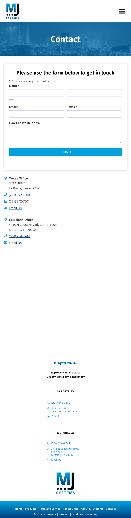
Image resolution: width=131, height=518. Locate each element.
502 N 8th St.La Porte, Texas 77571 (65, 409)
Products (30, 508)
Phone (72, 107)
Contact (111, 508)
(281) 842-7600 (19, 195)
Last (69, 99)
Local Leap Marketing (84, 514)
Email (13, 107)
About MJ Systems (92, 508)
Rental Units (70, 508)
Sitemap (64, 514)
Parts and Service (49, 508)
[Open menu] (122, 11)
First (11, 99)
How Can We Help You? (24, 123)
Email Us (56, 416)
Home (19, 508)
